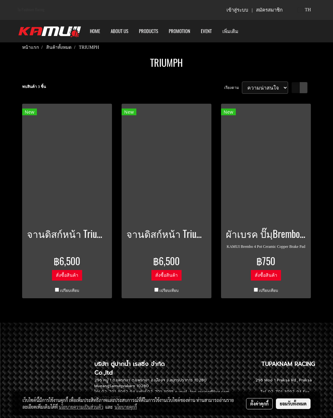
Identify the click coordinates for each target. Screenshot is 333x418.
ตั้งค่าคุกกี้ (259, 403)
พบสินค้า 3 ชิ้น (34, 86)
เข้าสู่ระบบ (237, 10)
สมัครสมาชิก (269, 10)
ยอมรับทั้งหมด (293, 403)
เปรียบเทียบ (69, 290)
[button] (249, 31)
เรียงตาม (233, 87)
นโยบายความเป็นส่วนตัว (81, 407)
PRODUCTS (148, 31)
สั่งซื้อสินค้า (67, 275)
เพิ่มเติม (230, 31)
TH (304, 9)
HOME (95, 31)
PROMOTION (179, 31)
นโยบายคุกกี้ (126, 407)
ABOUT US (119, 31)
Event (206, 31)
